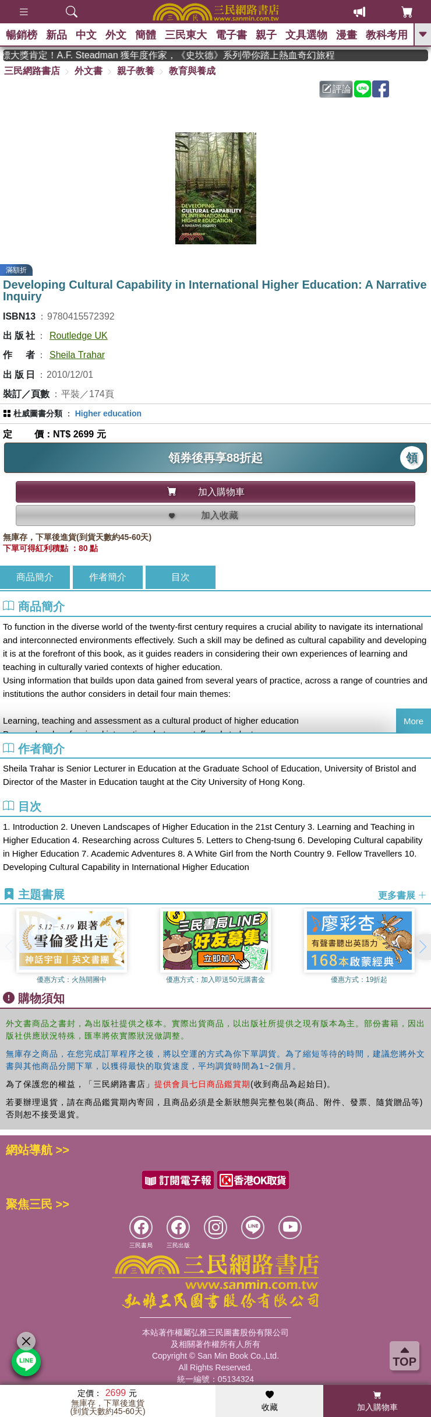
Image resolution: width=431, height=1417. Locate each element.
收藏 (270, 1401)
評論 (336, 89)
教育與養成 (192, 71)
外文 (115, 35)
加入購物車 (377, 1401)
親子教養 (135, 71)
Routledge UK (79, 336)
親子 (266, 35)
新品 (56, 35)
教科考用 (387, 35)
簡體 (145, 35)
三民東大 (186, 35)
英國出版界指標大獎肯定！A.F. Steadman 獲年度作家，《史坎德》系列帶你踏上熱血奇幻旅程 (215, 55)
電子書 (231, 35)
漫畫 (346, 35)
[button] (422, 947)
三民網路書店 (32, 71)
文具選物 (306, 35)
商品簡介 (35, 577)
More (413, 721)
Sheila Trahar (77, 355)
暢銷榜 (21, 35)
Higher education (108, 413)
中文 (86, 35)
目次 (180, 577)
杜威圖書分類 (37, 413)
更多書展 (402, 895)
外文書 (89, 71)
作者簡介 (107, 577)
